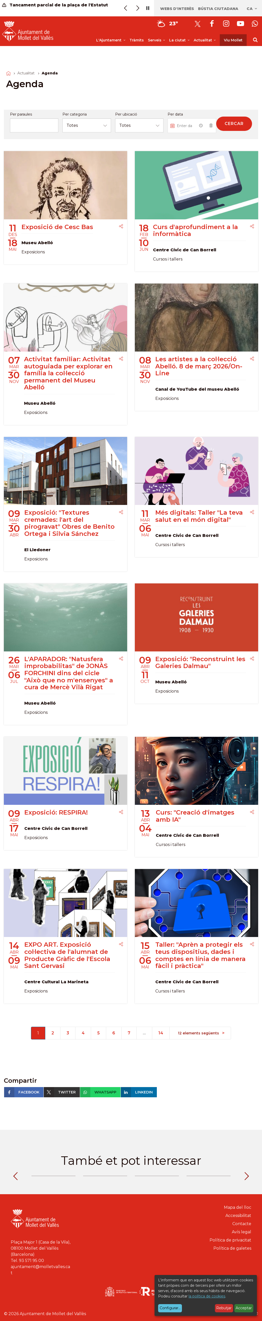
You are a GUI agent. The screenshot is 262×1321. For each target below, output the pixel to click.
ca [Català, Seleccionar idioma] (252, 8)
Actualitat (26, 73)
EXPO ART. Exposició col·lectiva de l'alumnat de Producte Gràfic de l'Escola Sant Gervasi (67, 955)
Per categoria (74, 114)
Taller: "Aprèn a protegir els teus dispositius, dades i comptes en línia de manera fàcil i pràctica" (200, 955)
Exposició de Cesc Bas (57, 227)
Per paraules (21, 114)
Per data (175, 114)
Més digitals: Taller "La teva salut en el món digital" (199, 516)
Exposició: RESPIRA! (56, 812)
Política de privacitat (230, 1240)
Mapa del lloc (237, 1207)
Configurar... (170, 1308)
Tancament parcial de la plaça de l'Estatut (55, 5)
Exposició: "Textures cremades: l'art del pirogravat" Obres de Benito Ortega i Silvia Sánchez (69, 523)
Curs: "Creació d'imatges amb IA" (195, 816)
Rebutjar (224, 1308)
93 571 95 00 (31, 1260)
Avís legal (241, 1231)
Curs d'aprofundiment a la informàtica (195, 230)
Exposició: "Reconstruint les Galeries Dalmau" (200, 662)
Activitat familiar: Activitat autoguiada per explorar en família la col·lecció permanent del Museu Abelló (68, 373)
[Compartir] (121, 226)
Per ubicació (126, 114)
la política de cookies (207, 1296)
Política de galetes (232, 1248)
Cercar (234, 123)
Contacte (241, 1223)
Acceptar (244, 1308)
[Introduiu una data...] (182, 126)
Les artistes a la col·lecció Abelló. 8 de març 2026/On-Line (198, 366)
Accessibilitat (238, 1215)
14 (160, 1033)
